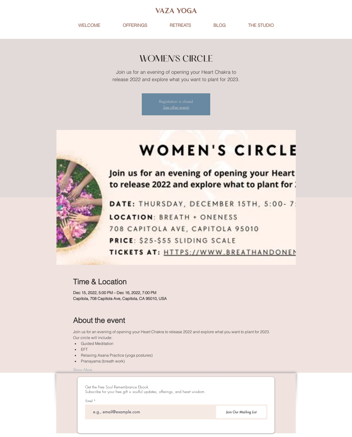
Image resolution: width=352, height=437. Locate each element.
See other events (176, 107)
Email (89, 401)
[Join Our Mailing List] (241, 412)
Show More (82, 369)
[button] (180, 25)
